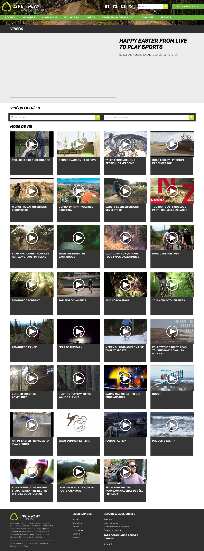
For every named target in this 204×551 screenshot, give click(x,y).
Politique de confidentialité (116, 526)
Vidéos (90, 17)
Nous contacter (111, 522)
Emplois (76, 533)
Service (165, 17)
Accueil (10, 17)
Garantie (147, 17)
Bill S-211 (108, 543)
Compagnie (49, 17)
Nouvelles (71, 17)
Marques (29, 17)
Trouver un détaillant (118, 17)
